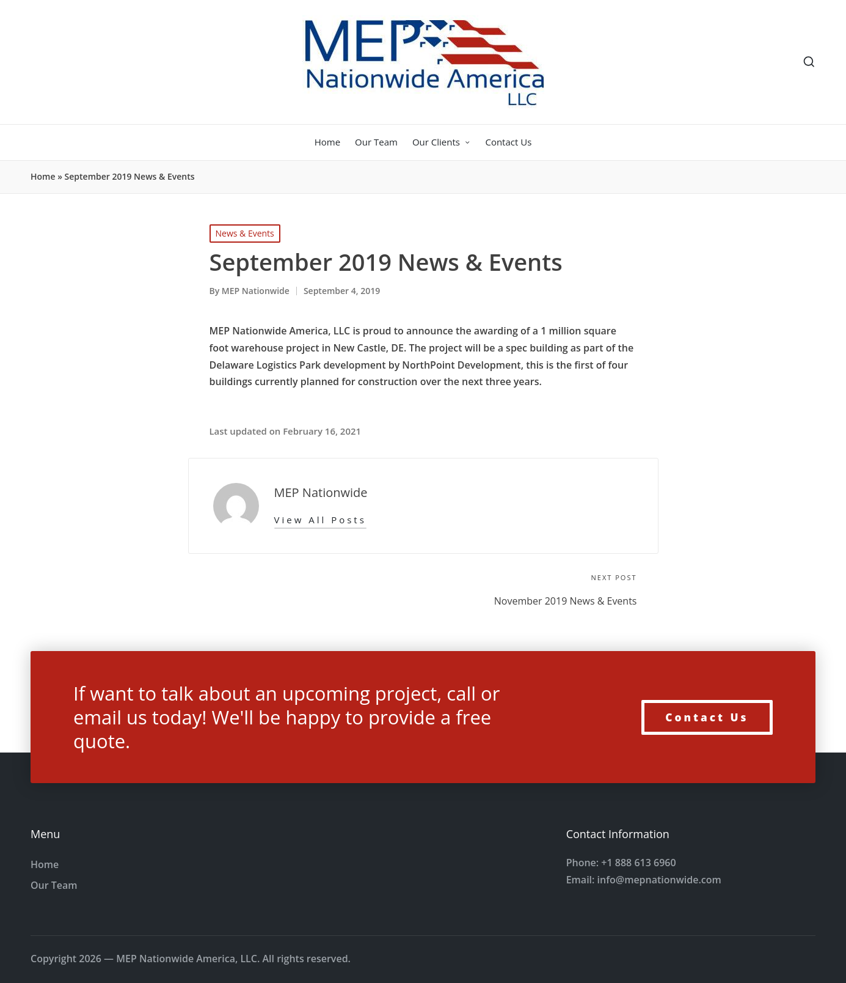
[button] (320, 520)
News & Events (245, 233)
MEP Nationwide (321, 492)
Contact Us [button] (706, 717)
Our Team (54, 885)
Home (43, 176)
